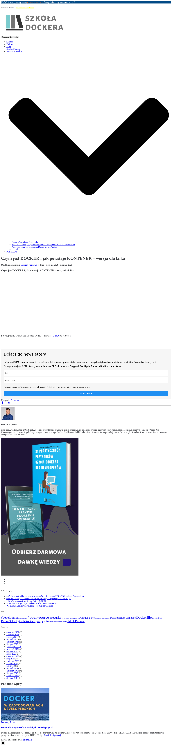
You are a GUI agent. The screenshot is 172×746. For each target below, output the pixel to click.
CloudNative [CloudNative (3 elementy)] (87, 617)
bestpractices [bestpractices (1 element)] (73, 618)
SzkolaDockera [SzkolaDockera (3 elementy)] (76, 621)
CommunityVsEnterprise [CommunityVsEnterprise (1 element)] (102, 618)
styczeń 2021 (12, 639)
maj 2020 (10, 659)
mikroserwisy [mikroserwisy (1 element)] (58, 621)
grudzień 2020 (12, 642)
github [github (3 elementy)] (21, 621)
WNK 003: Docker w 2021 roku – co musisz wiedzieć (29, 606)
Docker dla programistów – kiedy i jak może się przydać (27, 727)
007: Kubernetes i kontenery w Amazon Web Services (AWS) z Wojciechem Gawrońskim (45, 596)
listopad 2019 (12, 673)
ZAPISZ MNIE (86, 393)
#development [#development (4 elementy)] (10, 617)
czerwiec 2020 (12, 656)
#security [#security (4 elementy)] (55, 617)
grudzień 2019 (12, 671)
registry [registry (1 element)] (64, 621)
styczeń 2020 (12, 668)
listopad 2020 (12, 644)
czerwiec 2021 (12, 632)
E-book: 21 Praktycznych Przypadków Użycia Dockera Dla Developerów (43, 244)
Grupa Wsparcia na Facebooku (25, 242)
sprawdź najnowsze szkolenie (25, 7)
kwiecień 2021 (12, 634)
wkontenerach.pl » (35, 2)
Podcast (9, 44)
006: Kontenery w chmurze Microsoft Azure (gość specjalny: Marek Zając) (38, 598)
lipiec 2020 (11, 654)
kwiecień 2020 (12, 661)
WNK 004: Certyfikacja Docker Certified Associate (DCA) (31, 603)
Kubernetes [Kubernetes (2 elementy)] (48, 621)
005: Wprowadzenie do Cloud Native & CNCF (26, 601)
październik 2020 (13, 646)
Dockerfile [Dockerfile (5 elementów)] (144, 617)
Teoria (12, 722)
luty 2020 (10, 666)
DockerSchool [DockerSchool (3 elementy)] (9, 621)
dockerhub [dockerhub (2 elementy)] (157, 618)
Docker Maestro (13, 49)
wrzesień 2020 (12, 649)
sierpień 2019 (12, 678)
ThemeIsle (27, 740)
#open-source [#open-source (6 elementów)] (38, 617)
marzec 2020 (11, 663)
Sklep (8, 46)
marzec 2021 (11, 637)
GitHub (15, 249)
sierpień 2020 (12, 651)
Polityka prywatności (11, 387)
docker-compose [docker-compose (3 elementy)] (126, 617)
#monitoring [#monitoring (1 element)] (23, 618)
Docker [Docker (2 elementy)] (113, 618)
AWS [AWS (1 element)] (63, 618)
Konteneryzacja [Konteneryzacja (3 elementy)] (34, 621)
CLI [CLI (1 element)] (79, 618)
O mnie (9, 42)
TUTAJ (55, 335)
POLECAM (11, 252)
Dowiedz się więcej (52, 735)
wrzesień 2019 (12, 675)
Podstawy (15, 400)
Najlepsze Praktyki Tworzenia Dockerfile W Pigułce (34, 247)
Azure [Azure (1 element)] (67, 618)
